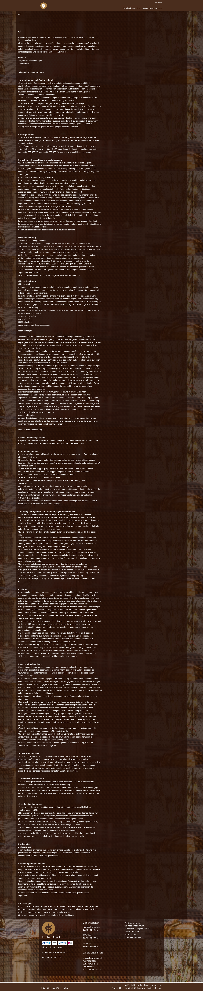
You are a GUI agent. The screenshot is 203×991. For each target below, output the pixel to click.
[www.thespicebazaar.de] (152, 8)
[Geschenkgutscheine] (131, 8)
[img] (43, 5)
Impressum (157, 985)
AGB (127, 985)
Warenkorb (158, 3)
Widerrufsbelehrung (140, 985)
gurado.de (129, 988)
